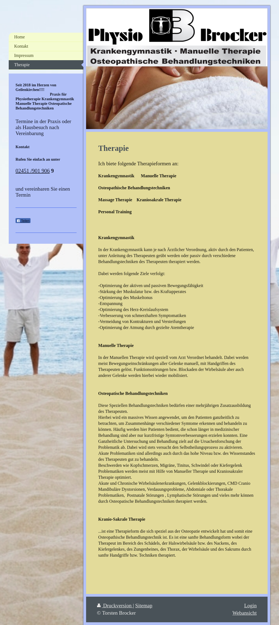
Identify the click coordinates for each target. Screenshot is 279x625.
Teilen (23, 221)
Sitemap (143, 605)
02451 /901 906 (33, 171)
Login (250, 605)
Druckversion (115, 605)
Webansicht (244, 613)
